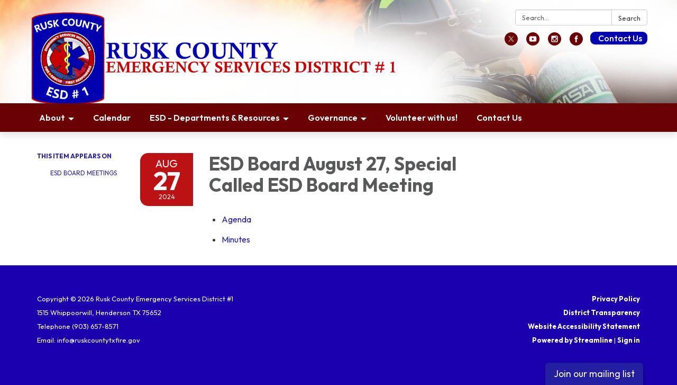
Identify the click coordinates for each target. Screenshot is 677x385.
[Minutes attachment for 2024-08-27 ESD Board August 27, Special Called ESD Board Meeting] (236, 239)
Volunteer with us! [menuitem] (422, 117)
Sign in (628, 340)
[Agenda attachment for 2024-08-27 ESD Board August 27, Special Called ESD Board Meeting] (236, 219)
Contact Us (620, 38)
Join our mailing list (594, 374)
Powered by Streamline (572, 340)
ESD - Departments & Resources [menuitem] (215, 117)
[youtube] (532, 42)
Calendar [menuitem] (112, 117)
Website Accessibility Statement (584, 326)
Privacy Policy (616, 298)
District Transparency (601, 312)
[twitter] (511, 42)
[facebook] (576, 42)
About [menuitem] (52, 117)
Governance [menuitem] (333, 117)
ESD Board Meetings (83, 173)
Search (629, 18)
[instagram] (554, 42)
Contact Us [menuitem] (499, 117)
